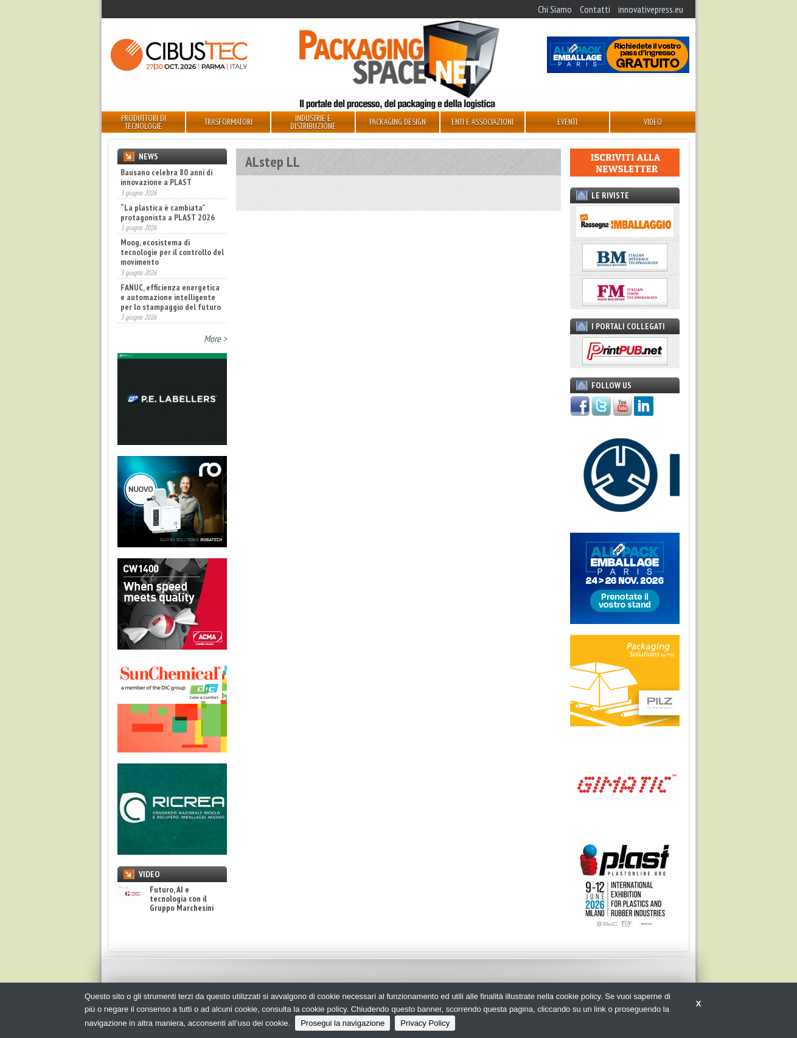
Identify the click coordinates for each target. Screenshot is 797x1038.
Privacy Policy (425, 1023)
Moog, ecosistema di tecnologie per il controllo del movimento (172, 252)
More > (215, 338)
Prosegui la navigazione (343, 1023)
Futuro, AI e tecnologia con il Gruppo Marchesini (165, 899)
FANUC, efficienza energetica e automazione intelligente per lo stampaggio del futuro (170, 297)
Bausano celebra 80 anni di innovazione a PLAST (166, 177)
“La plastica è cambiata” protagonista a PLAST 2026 (167, 212)
